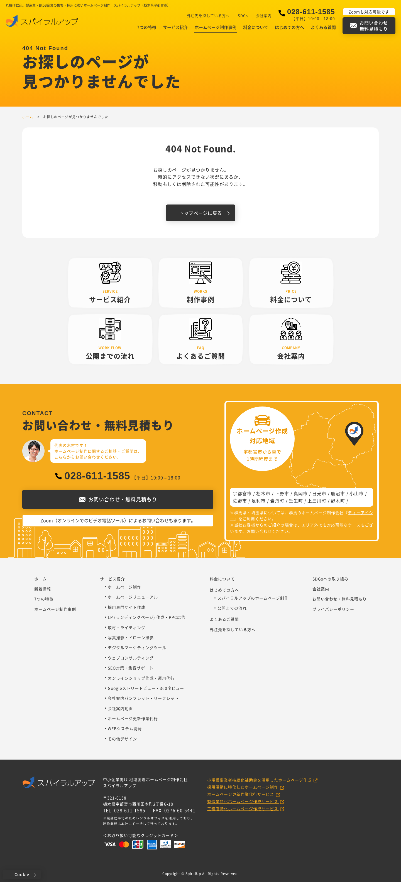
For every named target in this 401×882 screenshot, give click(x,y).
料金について (255, 27)
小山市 (356, 493)
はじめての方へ (289, 27)
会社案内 (264, 15)
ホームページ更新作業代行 (133, 718)
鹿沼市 (338, 493)
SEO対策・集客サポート (130, 668)
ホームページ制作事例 (215, 27)
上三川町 (316, 500)
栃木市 (263, 493)
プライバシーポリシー (333, 609)
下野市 (282, 493)
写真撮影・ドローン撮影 (131, 637)
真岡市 (301, 493)
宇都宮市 (242, 493)
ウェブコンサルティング (131, 658)
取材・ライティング (126, 627)
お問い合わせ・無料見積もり (339, 599)
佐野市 (240, 500)
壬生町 (296, 500)
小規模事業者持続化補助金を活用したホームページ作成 (260, 780)
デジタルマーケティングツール (137, 647)
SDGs (243, 15)
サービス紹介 (175, 27)
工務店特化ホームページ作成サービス (243, 808)
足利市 (258, 500)
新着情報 (42, 589)
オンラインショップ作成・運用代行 (141, 678)
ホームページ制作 (124, 587)
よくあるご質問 (224, 619)
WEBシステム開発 (125, 728)
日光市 (319, 493)
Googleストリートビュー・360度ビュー (146, 688)
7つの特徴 (146, 27)
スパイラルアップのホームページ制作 (252, 598)
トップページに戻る (200, 213)
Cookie (21, 874)
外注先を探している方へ (208, 15)
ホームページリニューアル (133, 597)
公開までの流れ (232, 608)
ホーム (40, 579)
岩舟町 (277, 500)
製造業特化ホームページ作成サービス (243, 801)
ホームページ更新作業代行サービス (241, 794)
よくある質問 (323, 27)
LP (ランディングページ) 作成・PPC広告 (146, 617)
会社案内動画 (120, 708)
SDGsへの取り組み (330, 579)
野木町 (338, 500)
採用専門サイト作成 (126, 607)
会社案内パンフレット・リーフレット (143, 698)
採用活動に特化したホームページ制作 (243, 787)
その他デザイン (122, 738)
